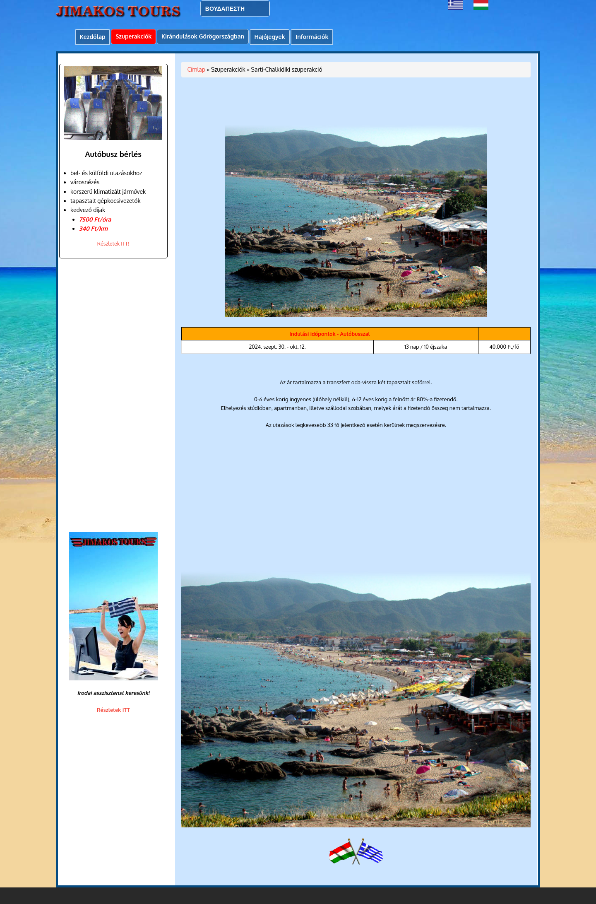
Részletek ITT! (113, 243)
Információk (312, 36)
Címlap (196, 69)
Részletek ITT (113, 709)
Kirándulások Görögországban (202, 36)
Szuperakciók (133, 36)
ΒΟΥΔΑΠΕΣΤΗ (225, 8)
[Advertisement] (110, 395)
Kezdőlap (93, 36)
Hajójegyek (270, 36)
